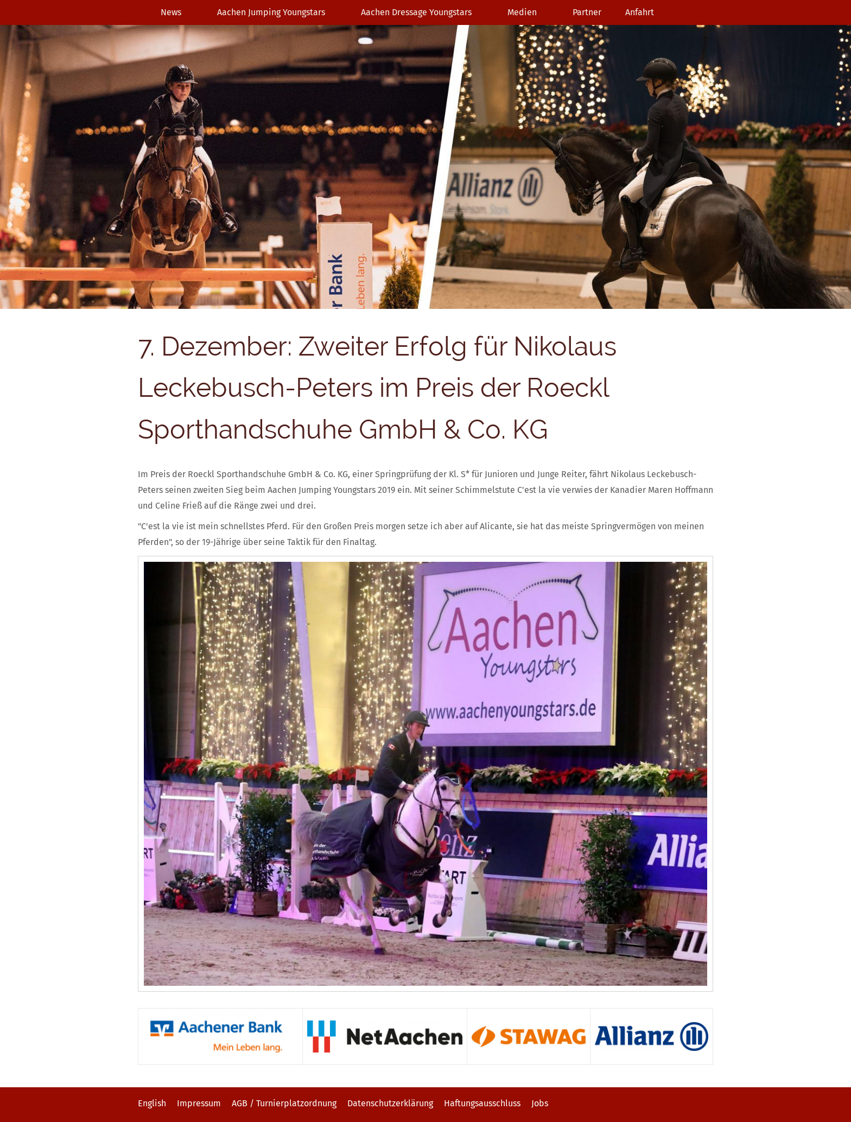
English (152, 1103)
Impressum (199, 1103)
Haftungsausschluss (482, 1103)
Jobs (539, 1103)
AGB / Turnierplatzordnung (284, 1103)
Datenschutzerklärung (390, 1103)
